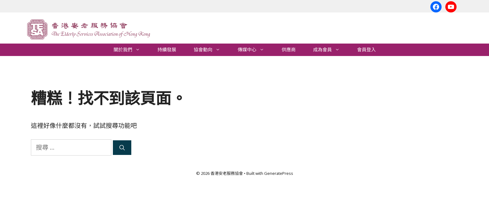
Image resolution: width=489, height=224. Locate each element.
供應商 (289, 50)
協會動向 (211, 50)
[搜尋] (122, 147)
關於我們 (131, 50)
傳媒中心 (255, 50)
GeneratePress (278, 173)
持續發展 (166, 50)
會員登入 (366, 50)
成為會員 (330, 50)
